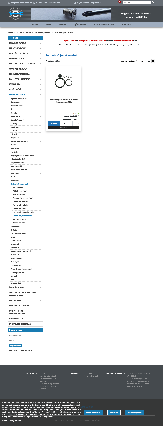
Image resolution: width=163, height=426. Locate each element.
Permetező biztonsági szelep (23, 212)
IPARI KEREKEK (15, 301)
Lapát (13, 237)
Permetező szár (19, 223)
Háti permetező (19, 194)
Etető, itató (15, 127)
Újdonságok (87, 373)
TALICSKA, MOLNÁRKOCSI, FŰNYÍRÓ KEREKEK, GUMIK (23, 294)
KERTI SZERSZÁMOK (24, 33)
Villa (12, 280)
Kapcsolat (126, 24)
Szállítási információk (104, 24)
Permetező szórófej (20, 202)
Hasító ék (14, 152)
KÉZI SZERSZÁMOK (16, 58)
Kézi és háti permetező (42, 33)
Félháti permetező (20, 191)
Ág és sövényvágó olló (19, 99)
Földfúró (14, 131)
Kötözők (14, 230)
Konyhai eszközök (17, 163)
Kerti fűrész (15, 173)
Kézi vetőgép (15, 226)
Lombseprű (15, 244)
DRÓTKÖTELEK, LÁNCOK (18, 53)
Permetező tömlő (19, 219)
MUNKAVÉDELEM (16, 319)
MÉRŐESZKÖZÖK (16, 89)
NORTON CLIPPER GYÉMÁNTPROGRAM (17, 312)
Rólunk (62, 24)
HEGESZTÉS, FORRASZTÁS (19, 79)
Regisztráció (96, 3)
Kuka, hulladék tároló (18, 234)
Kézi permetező (18, 187)
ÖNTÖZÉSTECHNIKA (17, 287)
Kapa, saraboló (16, 166)
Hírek (48, 24)
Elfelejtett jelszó (26, 350)
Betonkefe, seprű (17, 120)
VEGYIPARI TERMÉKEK (18, 69)
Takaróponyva (16, 266)
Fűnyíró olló (15, 138)
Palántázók (15, 255)
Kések (13, 177)
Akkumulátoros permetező (23, 198)
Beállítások (114, 413)
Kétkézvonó (15, 180)
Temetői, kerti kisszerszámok (21, 269)
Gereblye (14, 145)
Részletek (63, 128)
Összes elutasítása (93, 413)
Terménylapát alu (17, 273)
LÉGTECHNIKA (14, 84)
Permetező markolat (20, 205)
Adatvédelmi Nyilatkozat (49, 384)
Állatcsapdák (15, 102)
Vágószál (14, 276)
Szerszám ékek (16, 258)
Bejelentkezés (83, 3)
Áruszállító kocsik (17, 106)
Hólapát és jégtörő (18, 159)
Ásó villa (14, 113)
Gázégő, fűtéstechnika (19, 141)
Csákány (14, 124)
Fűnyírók (14, 134)
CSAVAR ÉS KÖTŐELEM (18, 43)
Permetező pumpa (19, 209)
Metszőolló (15, 248)
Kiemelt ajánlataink (90, 376)
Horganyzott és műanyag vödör (22, 156)
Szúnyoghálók (16, 283)
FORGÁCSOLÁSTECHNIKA (19, 74)
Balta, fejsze (15, 116)
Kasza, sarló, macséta (19, 170)
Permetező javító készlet (64, 33)
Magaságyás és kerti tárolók (21, 251)
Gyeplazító (15, 148)
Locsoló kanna (16, 241)
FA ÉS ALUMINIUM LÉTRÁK (20, 324)
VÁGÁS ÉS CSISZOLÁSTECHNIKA (22, 64)
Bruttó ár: (66, 119)
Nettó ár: (67, 116)
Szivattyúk (15, 262)
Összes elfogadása (135, 413)
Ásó (12, 109)
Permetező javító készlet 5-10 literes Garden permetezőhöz (64, 101)
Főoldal (35, 24)
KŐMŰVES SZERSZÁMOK (19, 306)
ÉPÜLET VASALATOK (17, 48)
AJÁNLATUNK (80, 24)
